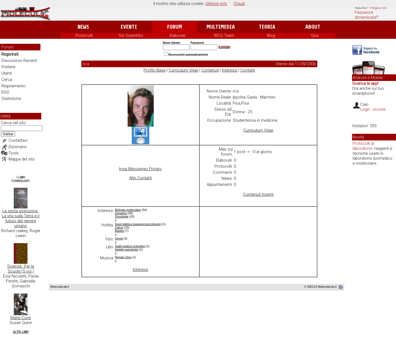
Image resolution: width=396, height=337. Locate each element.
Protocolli (84, 35)
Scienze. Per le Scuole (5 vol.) (20, 269)
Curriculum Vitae (183, 70)
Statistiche (11, 98)
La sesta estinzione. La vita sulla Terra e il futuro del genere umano (20, 218)
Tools (14, 153)
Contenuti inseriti (258, 194)
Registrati (378, 7)
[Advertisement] (374, 254)
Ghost (119, 238)
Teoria (267, 27)
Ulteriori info (216, 3)
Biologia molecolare (128, 209)
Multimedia (221, 27)
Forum (174, 27)
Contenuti (210, 70)
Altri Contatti (140, 177)
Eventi (129, 27)
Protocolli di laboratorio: (363, 146)
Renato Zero (123, 257)
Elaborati (177, 35)
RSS (5, 92)
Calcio (119, 227)
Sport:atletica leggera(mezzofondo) (138, 224)
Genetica (121, 213)
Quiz (315, 35)
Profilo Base (155, 70)
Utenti (6, 73)
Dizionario (18, 146)
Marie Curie (20, 317)
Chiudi (239, 3)
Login (365, 109)
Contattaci (18, 140)
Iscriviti (379, 109)
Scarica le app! (365, 83)
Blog (271, 35)
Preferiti (8, 66)
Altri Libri (21, 332)
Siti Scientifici (131, 35)
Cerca (6, 79)
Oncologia (121, 216)
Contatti (247, 70)
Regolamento (13, 85)
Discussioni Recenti (19, 60)
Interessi (229, 70)
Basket (119, 230)
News (83, 27)
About (312, 27)
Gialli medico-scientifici (130, 246)
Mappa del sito (22, 159)
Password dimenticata (365, 15)
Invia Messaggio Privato (140, 168)
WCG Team (224, 35)
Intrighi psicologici (126, 249)
